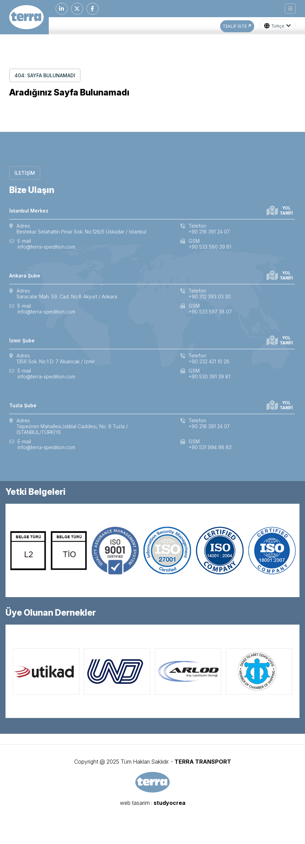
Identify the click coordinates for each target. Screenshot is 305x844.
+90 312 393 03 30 (210, 296)
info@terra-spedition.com (46, 247)
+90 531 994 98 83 (210, 447)
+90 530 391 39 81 (209, 376)
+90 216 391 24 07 (209, 232)
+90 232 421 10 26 (209, 361)
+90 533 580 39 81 (210, 247)
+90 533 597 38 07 (210, 312)
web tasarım (135, 802)
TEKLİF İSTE (237, 26)
